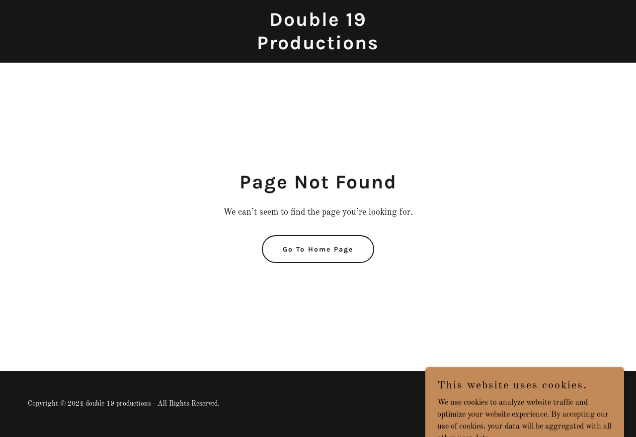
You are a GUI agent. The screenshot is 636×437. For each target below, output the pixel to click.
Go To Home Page (318, 249)
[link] (318, 47)
